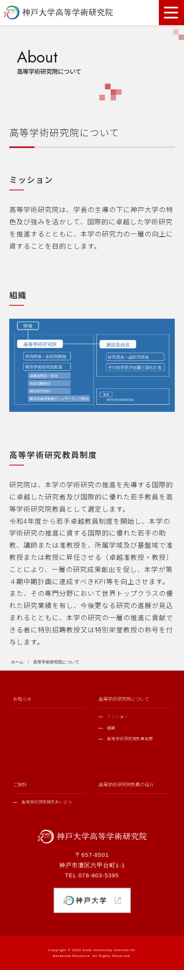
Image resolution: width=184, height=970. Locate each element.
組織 (111, 728)
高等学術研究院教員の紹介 (126, 784)
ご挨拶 (20, 784)
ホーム (17, 662)
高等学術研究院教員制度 (130, 738)
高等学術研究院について (123, 698)
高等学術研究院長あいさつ (46, 802)
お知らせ (22, 698)
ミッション (117, 716)
